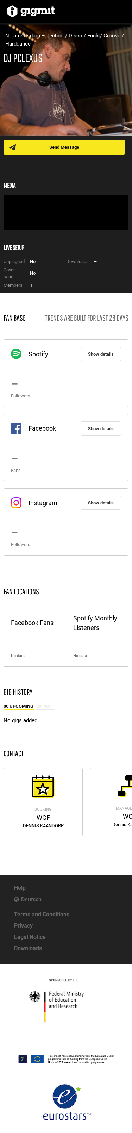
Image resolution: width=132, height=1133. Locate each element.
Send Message (64, 147)
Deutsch (31, 899)
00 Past (45, 706)
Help (20, 887)
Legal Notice (30, 937)
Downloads (28, 948)
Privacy (23, 925)
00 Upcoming (19, 706)
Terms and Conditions (41, 914)
